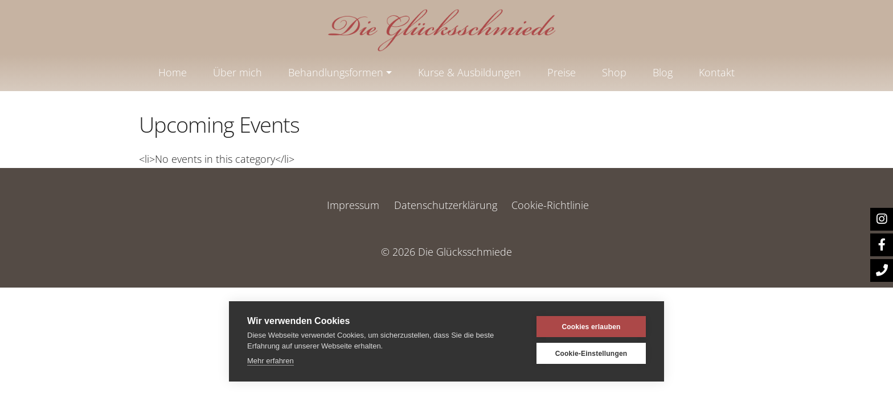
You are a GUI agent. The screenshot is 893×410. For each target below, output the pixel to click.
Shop (614, 72)
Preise (561, 72)
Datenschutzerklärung (445, 205)
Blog (663, 72)
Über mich (237, 72)
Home (172, 72)
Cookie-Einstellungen (591, 354)
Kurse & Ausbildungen (469, 72)
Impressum (353, 205)
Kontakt (717, 72)
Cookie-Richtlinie (550, 205)
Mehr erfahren (270, 360)
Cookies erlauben (591, 327)
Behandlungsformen (335, 72)
